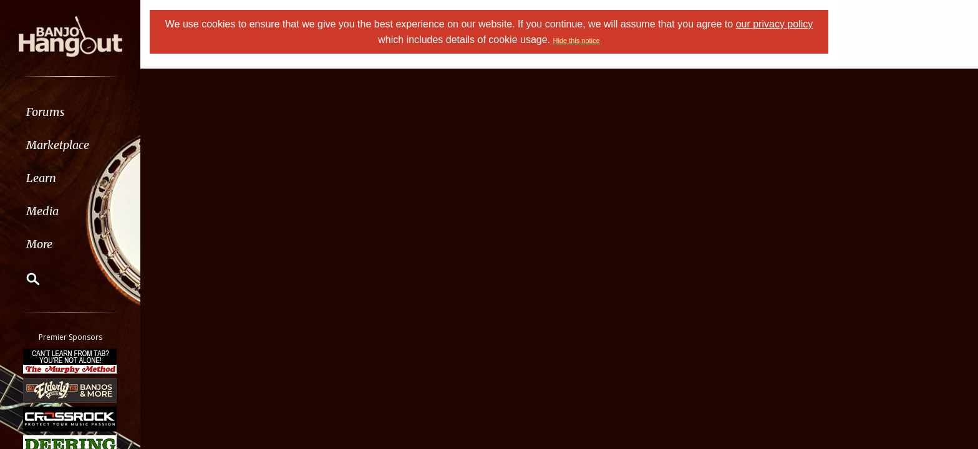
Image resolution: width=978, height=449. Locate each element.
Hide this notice (576, 40)
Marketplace (57, 145)
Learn (41, 178)
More (39, 244)
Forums (45, 112)
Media (42, 211)
